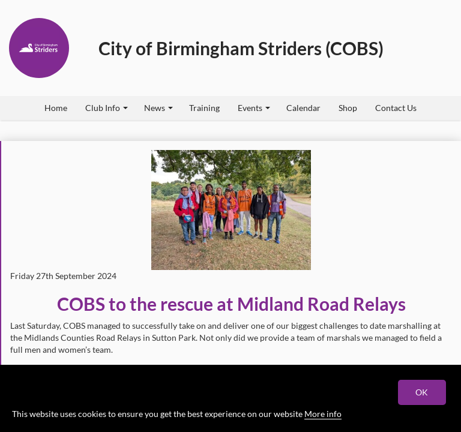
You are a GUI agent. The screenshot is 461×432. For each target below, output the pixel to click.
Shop (348, 108)
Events (254, 108)
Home (55, 108)
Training (204, 108)
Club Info (106, 108)
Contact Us (396, 108)
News (158, 108)
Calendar (303, 108)
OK (422, 392)
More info (323, 414)
